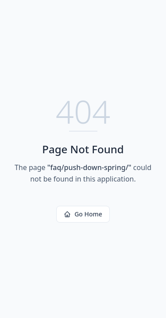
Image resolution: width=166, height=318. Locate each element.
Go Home (83, 214)
